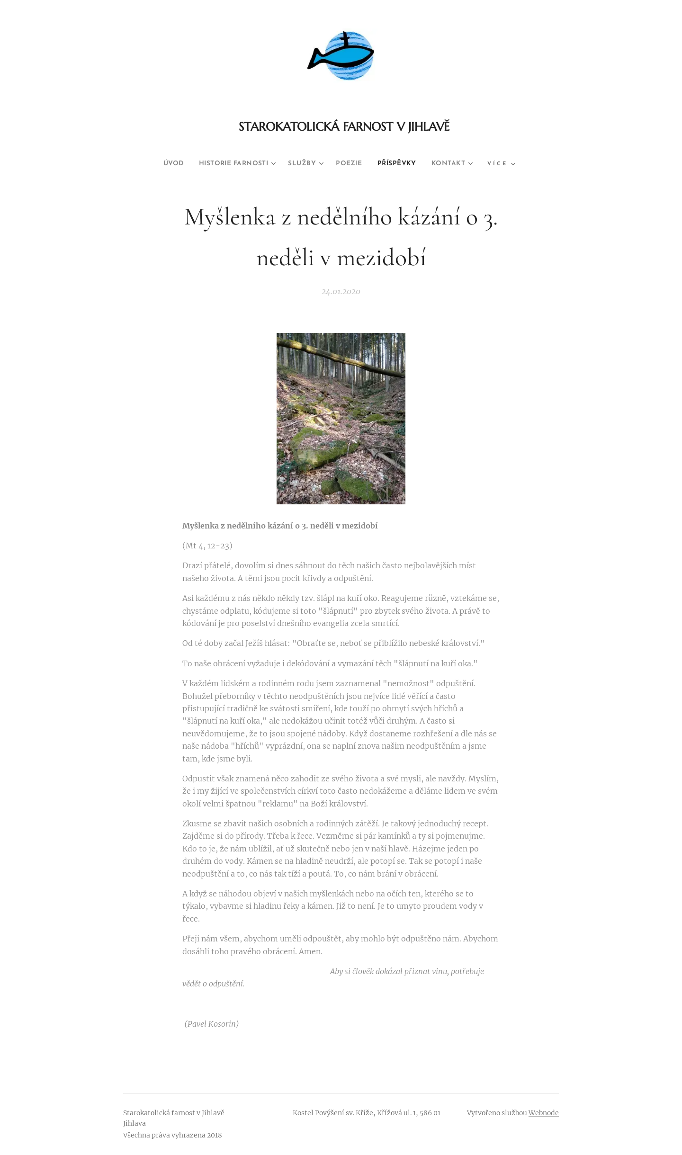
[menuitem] (159, 164)
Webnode (544, 1113)
